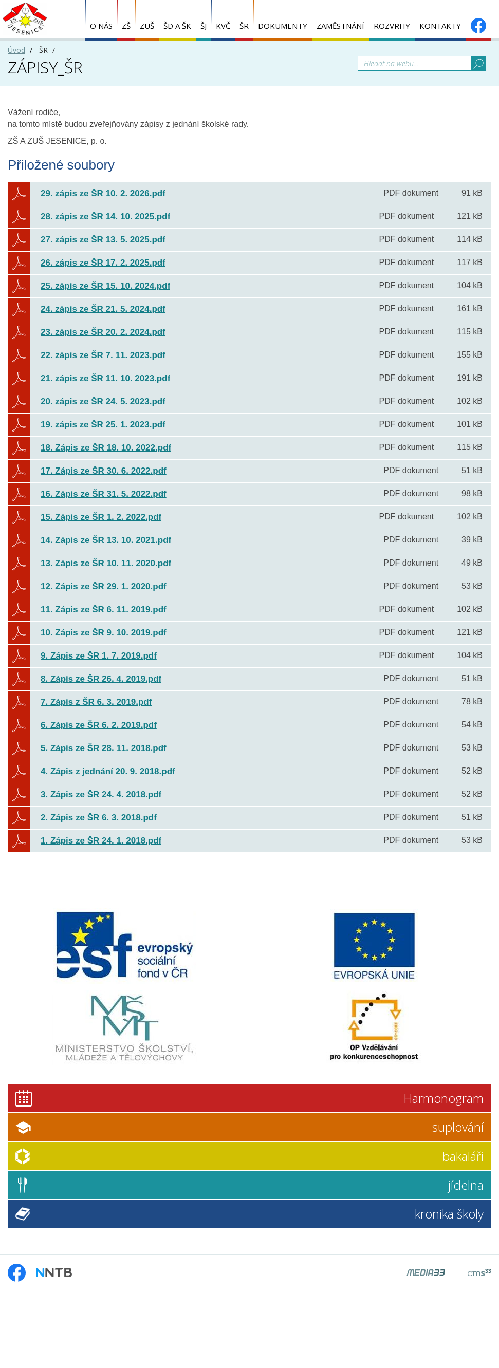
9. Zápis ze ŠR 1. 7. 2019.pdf (99, 656)
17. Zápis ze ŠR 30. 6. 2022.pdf (104, 471)
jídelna (466, 1184)
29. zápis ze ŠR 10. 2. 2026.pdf (103, 193)
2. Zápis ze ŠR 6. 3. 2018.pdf (99, 817)
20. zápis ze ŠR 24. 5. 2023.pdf (103, 401)
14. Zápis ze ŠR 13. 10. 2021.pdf (106, 540)
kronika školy (449, 1213)
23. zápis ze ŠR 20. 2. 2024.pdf (103, 332)
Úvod (16, 50)
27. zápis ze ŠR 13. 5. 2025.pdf (103, 240)
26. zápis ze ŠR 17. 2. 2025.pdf (103, 263)
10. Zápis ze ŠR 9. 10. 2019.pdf (104, 633)
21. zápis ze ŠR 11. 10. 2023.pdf (105, 378)
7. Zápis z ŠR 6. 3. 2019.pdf (96, 702)
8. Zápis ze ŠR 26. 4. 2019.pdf (101, 679)
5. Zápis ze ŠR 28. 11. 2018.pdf (104, 748)
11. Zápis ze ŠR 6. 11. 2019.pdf (104, 609)
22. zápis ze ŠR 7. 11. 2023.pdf (103, 355)
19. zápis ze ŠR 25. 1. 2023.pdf (103, 424)
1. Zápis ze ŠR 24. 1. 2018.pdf (101, 841)
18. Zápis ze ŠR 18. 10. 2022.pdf (106, 448)
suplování (458, 1126)
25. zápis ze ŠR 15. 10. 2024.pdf (105, 286)
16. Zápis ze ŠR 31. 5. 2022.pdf (104, 494)
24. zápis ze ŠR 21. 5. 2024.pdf (103, 309)
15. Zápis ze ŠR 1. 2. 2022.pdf (101, 517)
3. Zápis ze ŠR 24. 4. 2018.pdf (101, 794)
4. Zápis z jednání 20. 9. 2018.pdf (108, 771)
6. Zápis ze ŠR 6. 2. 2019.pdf (99, 725)
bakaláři (463, 1156)
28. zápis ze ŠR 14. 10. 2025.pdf (105, 216)
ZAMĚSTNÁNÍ (340, 26)
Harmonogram (443, 1098)
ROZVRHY (392, 26)
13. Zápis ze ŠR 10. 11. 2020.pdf (106, 563)
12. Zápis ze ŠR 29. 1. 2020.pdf (104, 586)
